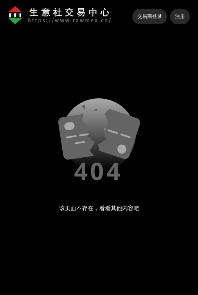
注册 (180, 16)
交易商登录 (149, 16)
